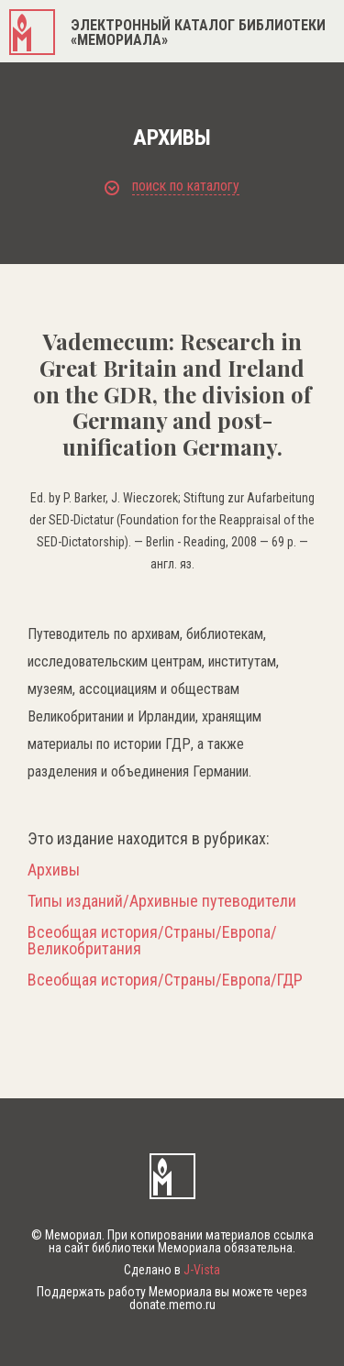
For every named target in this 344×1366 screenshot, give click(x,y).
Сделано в (172, 1269)
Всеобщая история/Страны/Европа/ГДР (165, 980)
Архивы (54, 870)
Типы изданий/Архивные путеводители (162, 901)
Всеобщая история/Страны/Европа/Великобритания (152, 940)
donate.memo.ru (172, 1304)
